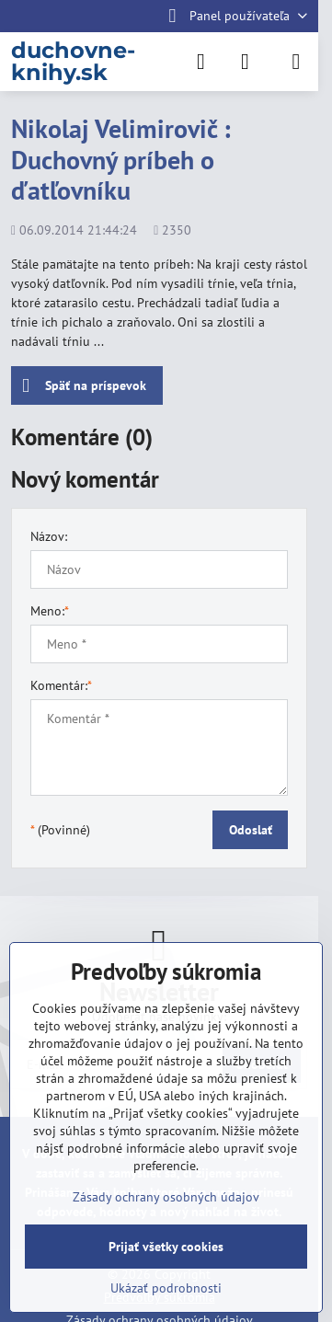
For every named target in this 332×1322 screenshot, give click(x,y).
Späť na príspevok (84, 386)
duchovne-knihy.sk (73, 62)
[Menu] (296, 61)
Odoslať (250, 830)
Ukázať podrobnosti (166, 1288)
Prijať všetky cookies (166, 1246)
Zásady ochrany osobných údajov (166, 1197)
